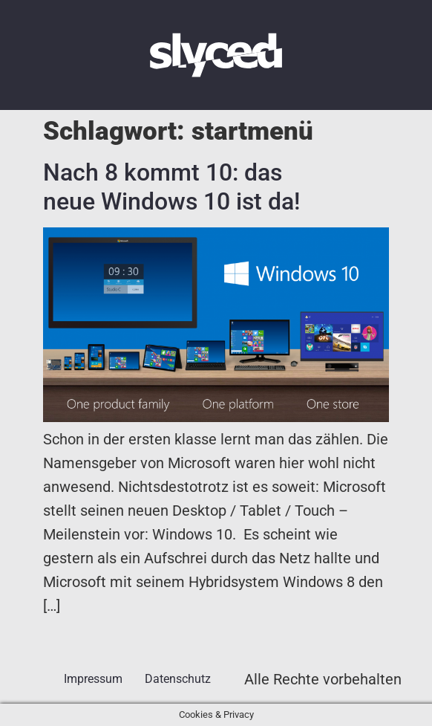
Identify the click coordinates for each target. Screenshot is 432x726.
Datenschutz (178, 679)
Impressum (93, 679)
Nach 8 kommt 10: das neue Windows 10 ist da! (171, 186)
